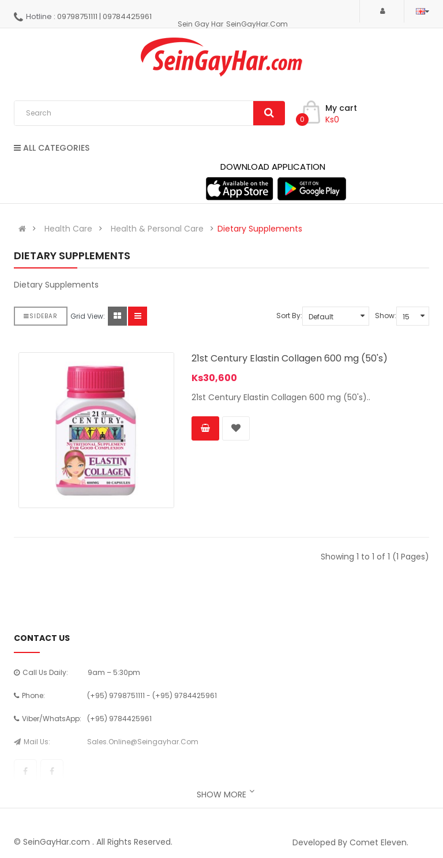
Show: (385, 315)
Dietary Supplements (259, 229)
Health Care (68, 229)
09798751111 (77, 16)
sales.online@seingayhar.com (142, 742)
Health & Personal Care (157, 229)
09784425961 (127, 16)
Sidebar (41, 316)
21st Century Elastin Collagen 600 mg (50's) (290, 358)
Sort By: (289, 315)
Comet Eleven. (379, 842)
